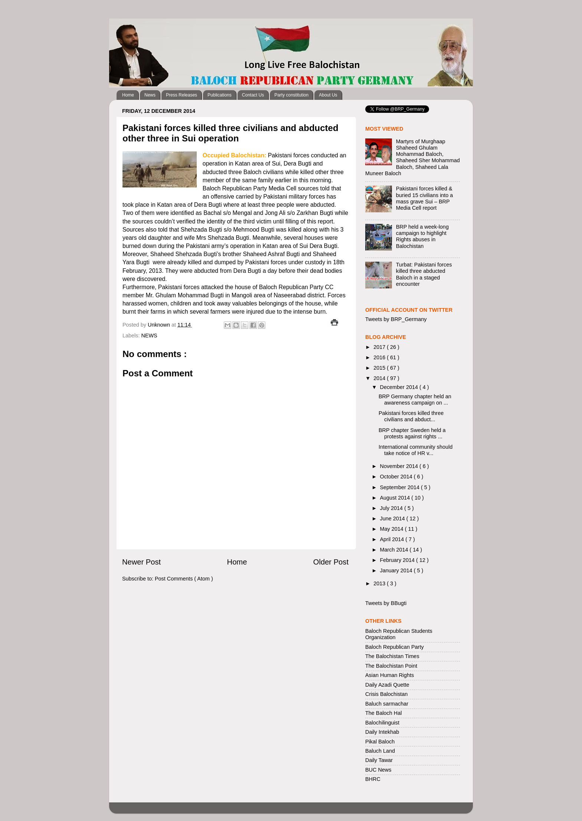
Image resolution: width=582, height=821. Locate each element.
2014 (380, 378)
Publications (219, 95)
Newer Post (141, 562)
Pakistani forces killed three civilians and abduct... (411, 416)
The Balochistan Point (391, 666)
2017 (380, 347)
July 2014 (392, 508)
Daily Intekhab (382, 732)
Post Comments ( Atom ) (184, 579)
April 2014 (393, 539)
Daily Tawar (379, 760)
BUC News (378, 770)
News (150, 95)
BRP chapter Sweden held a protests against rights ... (412, 433)
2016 (380, 357)
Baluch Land (380, 751)
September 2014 (400, 487)
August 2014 (396, 498)
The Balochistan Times (392, 656)
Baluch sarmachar (386, 704)
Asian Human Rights (389, 675)
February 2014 (398, 560)
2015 (380, 368)
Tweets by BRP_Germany (396, 319)
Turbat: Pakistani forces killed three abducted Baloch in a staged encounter (424, 274)
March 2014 (395, 550)
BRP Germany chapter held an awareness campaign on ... (415, 399)
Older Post (331, 562)
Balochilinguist (382, 723)
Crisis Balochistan (386, 694)
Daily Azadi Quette (387, 685)
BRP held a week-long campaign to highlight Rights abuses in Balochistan (422, 236)
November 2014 (399, 466)
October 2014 (397, 477)
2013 (380, 583)
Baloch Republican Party (394, 647)
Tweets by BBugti (385, 603)
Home (128, 95)
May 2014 (392, 529)
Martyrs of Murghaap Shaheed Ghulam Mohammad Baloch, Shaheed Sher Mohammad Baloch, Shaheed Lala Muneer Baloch (412, 157)
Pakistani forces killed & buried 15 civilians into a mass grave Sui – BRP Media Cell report (424, 198)
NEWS (149, 335)
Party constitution (291, 95)
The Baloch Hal (383, 713)
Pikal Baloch (380, 742)
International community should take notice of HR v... (415, 450)
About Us (328, 95)
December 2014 (399, 387)
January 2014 (397, 570)
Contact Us (253, 95)
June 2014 (393, 518)
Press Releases (181, 95)
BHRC (372, 779)
